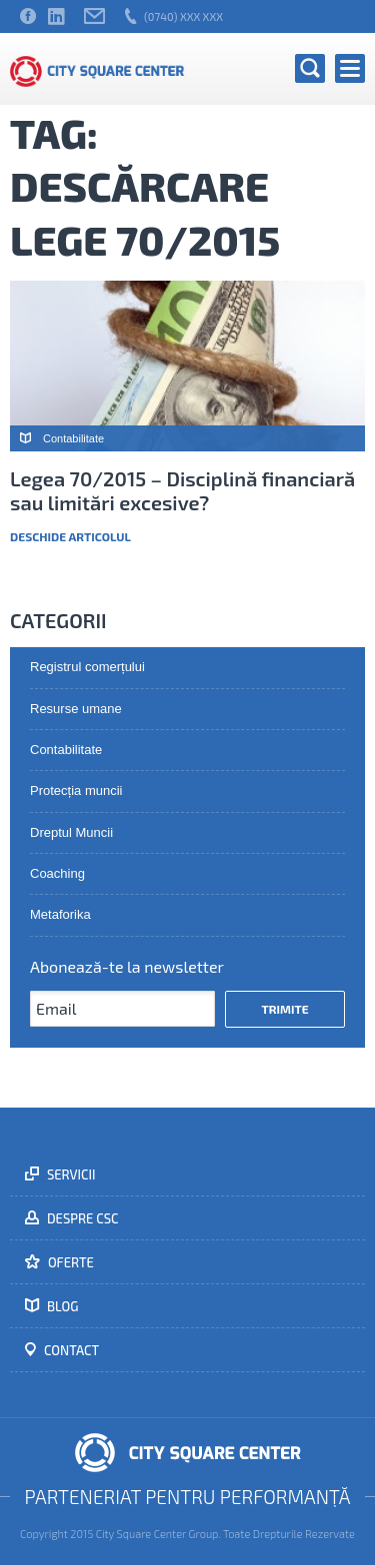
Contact (70, 1350)
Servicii (70, 1174)
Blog (61, 1306)
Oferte (69, 1262)
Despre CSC (81, 1218)
